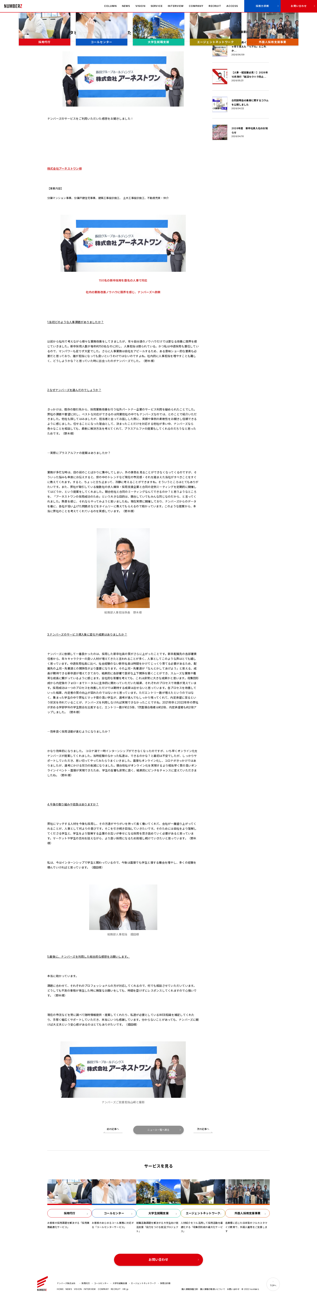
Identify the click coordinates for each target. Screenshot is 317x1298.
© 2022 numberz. (250, 1289)
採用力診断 (262, 5)
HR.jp (125, 1289)
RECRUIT (215, 5)
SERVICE (157, 5)
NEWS (126, 5)
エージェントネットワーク (143, 1283)
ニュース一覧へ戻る (158, 1129)
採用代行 (85, 1283)
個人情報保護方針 (190, 1289)
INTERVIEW (176, 5)
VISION (140, 5)
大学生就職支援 (120, 1283)
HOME (60, 1289)
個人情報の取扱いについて (212, 1289)
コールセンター (101, 1283)
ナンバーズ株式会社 (13, 6)
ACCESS (232, 5)
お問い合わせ (299, 5)
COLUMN (110, 5)
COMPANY (196, 5)
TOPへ (273, 1285)
